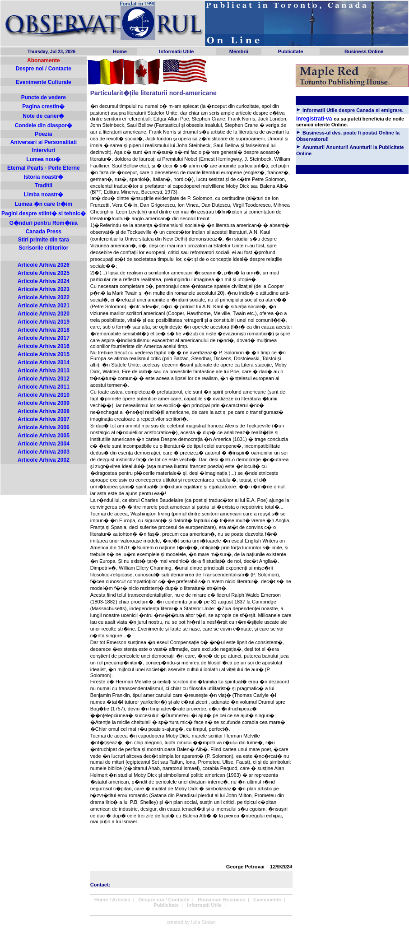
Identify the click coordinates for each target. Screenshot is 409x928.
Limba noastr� (43, 194)
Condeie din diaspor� (43, 125)
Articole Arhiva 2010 (44, 395)
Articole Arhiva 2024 (44, 281)
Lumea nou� (43, 159)
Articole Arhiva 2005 (44, 435)
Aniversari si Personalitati (43, 142)
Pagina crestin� (43, 106)
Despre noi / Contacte (43, 68)
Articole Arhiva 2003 (44, 452)
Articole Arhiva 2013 (44, 370)
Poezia (43, 134)
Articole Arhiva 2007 (44, 419)
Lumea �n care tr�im (43, 204)
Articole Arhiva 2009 (44, 403)
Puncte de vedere (43, 97)
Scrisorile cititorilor (43, 248)
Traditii (43, 185)
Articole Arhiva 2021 (44, 305)
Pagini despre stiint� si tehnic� (43, 213)
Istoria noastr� (43, 177)
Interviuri (43, 150)
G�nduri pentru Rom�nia (43, 223)
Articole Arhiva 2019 (44, 322)
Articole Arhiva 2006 (44, 427)
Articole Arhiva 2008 (44, 411)
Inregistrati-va (314, 119)
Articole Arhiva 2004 (44, 444)
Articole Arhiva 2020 (44, 314)
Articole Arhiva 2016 (44, 346)
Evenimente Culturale (43, 82)
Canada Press (43, 231)
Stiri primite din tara (43, 240)
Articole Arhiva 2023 (44, 289)
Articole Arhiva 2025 (44, 273)
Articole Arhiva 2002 (44, 460)
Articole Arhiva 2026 (44, 265)
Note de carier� (43, 116)
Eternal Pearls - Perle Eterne (43, 168)
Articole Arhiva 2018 (44, 330)
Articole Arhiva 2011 (44, 387)
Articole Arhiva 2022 (44, 297)
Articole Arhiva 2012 (44, 379)
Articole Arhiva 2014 (44, 362)
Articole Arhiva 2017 (44, 338)
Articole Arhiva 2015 (44, 354)
